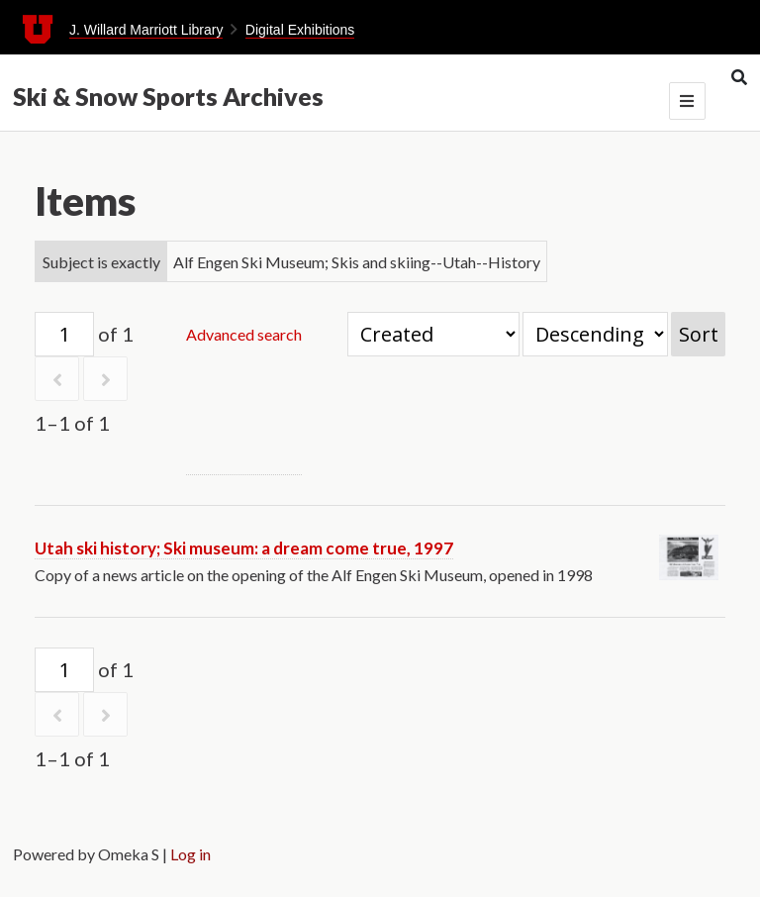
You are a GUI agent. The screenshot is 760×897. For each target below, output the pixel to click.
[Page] (64, 334)
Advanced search (244, 334)
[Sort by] (433, 334)
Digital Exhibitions (300, 30)
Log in (190, 854)
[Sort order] (595, 334)
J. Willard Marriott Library (146, 30)
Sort (698, 334)
